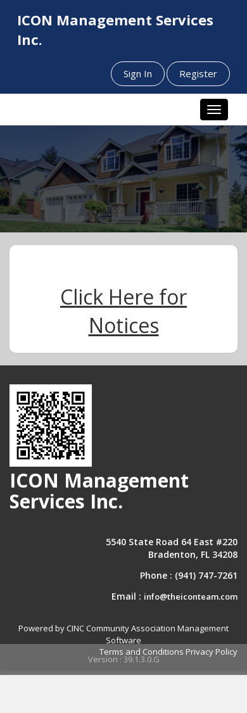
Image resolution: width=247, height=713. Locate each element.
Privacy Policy (212, 651)
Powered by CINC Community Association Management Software (123, 634)
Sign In (138, 73)
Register (198, 73)
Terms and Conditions (141, 651)
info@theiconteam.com (191, 596)
